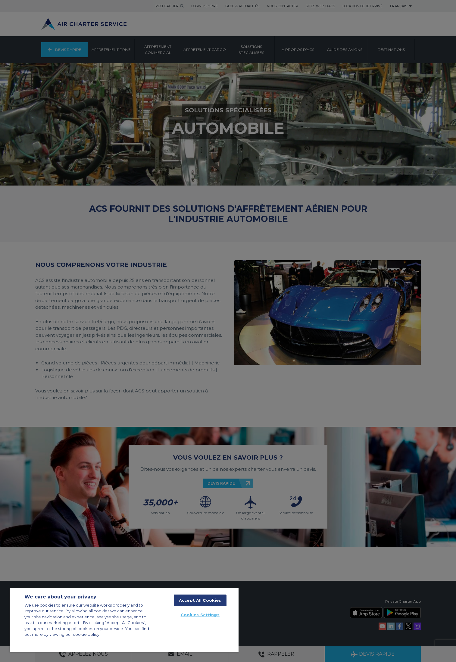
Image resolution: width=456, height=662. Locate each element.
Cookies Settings (200, 614)
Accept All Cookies (200, 600)
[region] (124, 620)
